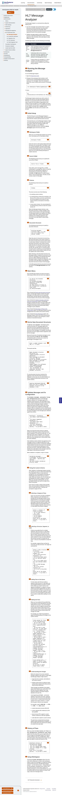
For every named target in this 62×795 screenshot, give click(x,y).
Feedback (60, 400)
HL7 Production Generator (12, 36)
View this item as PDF (7, 791)
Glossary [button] (6, 60)
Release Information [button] (8, 15)
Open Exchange (48, 2)
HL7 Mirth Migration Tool (12, 42)
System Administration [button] (10, 22)
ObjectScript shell (35, 76)
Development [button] (7, 55)
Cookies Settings (48, 790)
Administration (16, 5)
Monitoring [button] (7, 26)
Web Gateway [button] (8, 24)
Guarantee (48, 788)
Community (39, 2)
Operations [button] (7, 28)
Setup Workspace (39, 314)
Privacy (41, 788)
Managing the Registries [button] (10, 30)
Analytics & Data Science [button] (9, 58)
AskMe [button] (49, 9)
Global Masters (57, 2)
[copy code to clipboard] (49, 86)
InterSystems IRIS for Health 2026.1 (7, 5)
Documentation (30, 2)
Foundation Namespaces (10, 44)
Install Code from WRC (10, 48)
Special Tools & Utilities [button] (10, 49)
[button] (26, 68)
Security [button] (6, 53)
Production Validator (9, 46)
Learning (23, 2)
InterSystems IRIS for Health (10, 9)
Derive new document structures (42, 292)
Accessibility (54, 788)
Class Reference (7, 788)
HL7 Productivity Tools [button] (10, 32)
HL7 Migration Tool (11, 38)
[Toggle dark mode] (54, 9)
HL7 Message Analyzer (32, 5)
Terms (44, 788)
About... (7, 20)
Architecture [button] (6, 51)
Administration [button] (7, 18)
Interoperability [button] (7, 57)
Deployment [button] (6, 17)
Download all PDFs (7, 793)
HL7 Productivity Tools (23, 5)
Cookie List (54, 790)
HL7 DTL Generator (11, 40)
